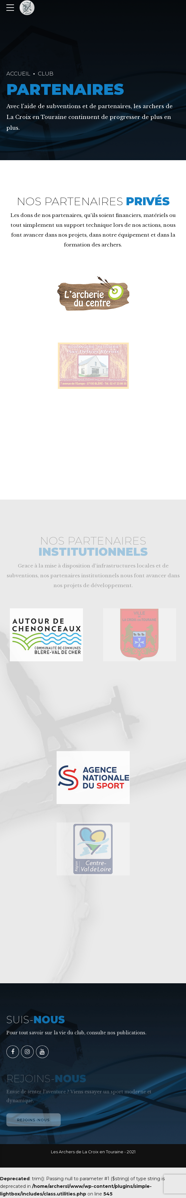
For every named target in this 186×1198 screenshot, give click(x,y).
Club (45, 73)
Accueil (18, 73)
